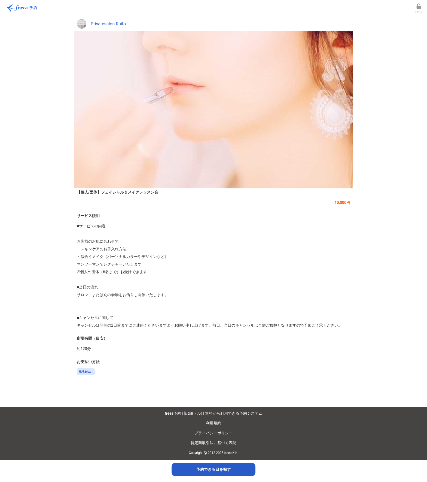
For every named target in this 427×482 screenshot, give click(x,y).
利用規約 (213, 423)
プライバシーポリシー (213, 433)
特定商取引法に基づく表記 (213, 443)
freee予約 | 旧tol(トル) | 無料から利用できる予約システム (213, 413)
